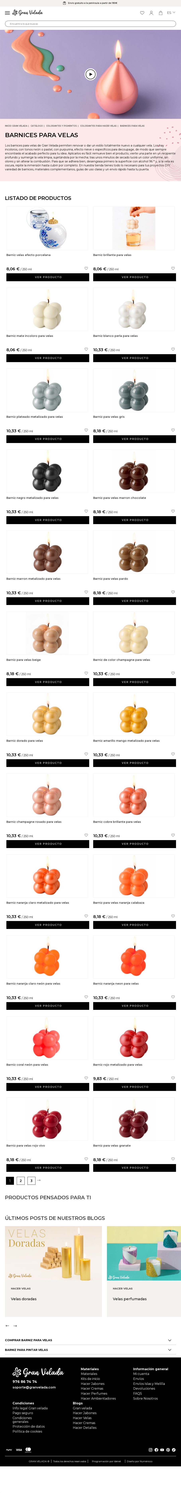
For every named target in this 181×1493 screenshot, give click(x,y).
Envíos (138, 1404)
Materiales (89, 1399)
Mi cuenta (141, 1399)
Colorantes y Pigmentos (61, 126)
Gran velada (82, 1435)
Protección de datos (29, 1453)
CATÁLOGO (37, 126)
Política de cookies (27, 1458)
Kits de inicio (90, 1404)
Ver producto (49, 279)
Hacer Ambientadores (98, 1423)
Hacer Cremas (92, 1414)
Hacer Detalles (84, 1454)
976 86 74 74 (25, 1408)
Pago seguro (23, 1440)
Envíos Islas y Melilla (149, 1409)
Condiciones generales (22, 1446)
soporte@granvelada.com (34, 1414)
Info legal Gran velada (30, 1435)
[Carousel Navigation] (93, 1370)
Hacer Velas (82, 1444)
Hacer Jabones (92, 1409)
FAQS (137, 1419)
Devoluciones (144, 1414)
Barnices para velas (132, 126)
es (171, 13)
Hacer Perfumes (94, 1419)
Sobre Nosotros (145, 1423)
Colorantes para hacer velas (98, 126)
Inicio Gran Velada (16, 126)
